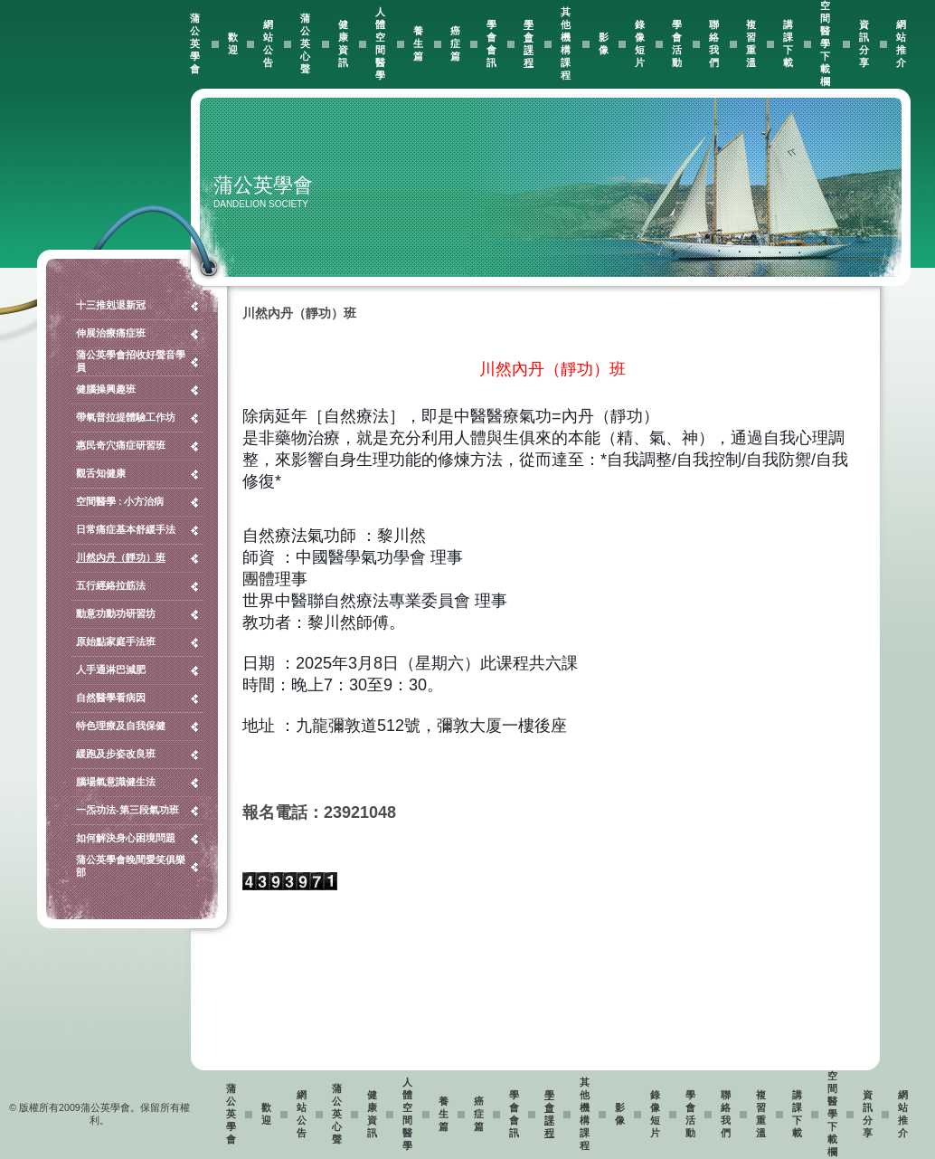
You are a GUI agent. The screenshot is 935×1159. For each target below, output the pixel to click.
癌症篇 (455, 43)
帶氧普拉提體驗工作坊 (125, 417)
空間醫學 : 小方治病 (120, 501)
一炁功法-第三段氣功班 (127, 809)
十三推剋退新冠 (111, 304)
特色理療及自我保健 (120, 725)
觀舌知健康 (101, 473)
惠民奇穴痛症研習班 (120, 445)
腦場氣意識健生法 (116, 781)
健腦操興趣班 (106, 389)
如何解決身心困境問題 (125, 837)
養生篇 (418, 43)
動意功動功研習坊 (116, 613)
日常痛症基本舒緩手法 (125, 529)
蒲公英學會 (195, 43)
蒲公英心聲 (305, 43)
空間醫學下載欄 (825, 43)
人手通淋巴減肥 (111, 669)
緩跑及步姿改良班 (116, 753)
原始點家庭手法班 (116, 641)
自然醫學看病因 (111, 697)
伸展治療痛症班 (111, 333)
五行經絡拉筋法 (111, 585)
